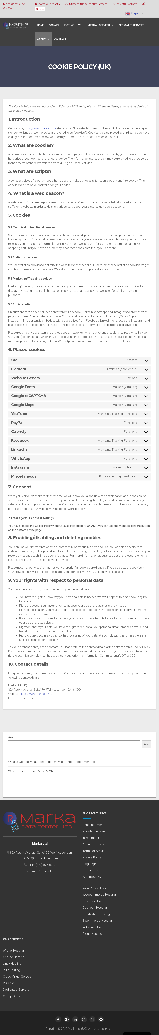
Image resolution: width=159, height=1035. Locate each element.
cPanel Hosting (13, 950)
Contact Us (90, 870)
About (41, 39)
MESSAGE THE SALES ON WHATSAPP (88, 4)
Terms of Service (94, 851)
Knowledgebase (94, 831)
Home (40, 25)
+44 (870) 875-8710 (41, 865)
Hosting (68, 25)
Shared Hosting (13, 957)
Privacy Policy (92, 857)
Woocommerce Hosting (99, 894)
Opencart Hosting (95, 907)
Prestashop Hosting (96, 914)
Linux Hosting (12, 963)
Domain (53, 25)
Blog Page (90, 864)
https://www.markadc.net (40, 128)
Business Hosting (94, 901)
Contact (60, 39)
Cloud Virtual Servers (17, 976)
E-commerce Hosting (97, 921)
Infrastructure (92, 838)
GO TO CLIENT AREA (49, 4)
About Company (94, 844)
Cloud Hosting (92, 934)
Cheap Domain (13, 996)
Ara (10, 737)
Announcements (94, 825)
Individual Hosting (94, 927)
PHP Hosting (11, 970)
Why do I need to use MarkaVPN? (30, 771)
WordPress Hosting (96, 888)
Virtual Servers (99, 25)
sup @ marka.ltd (42, 871)
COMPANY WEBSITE (126, 4)
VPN (80, 25)
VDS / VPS (10, 983)
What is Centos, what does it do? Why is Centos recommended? (52, 762)
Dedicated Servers (131, 25)
